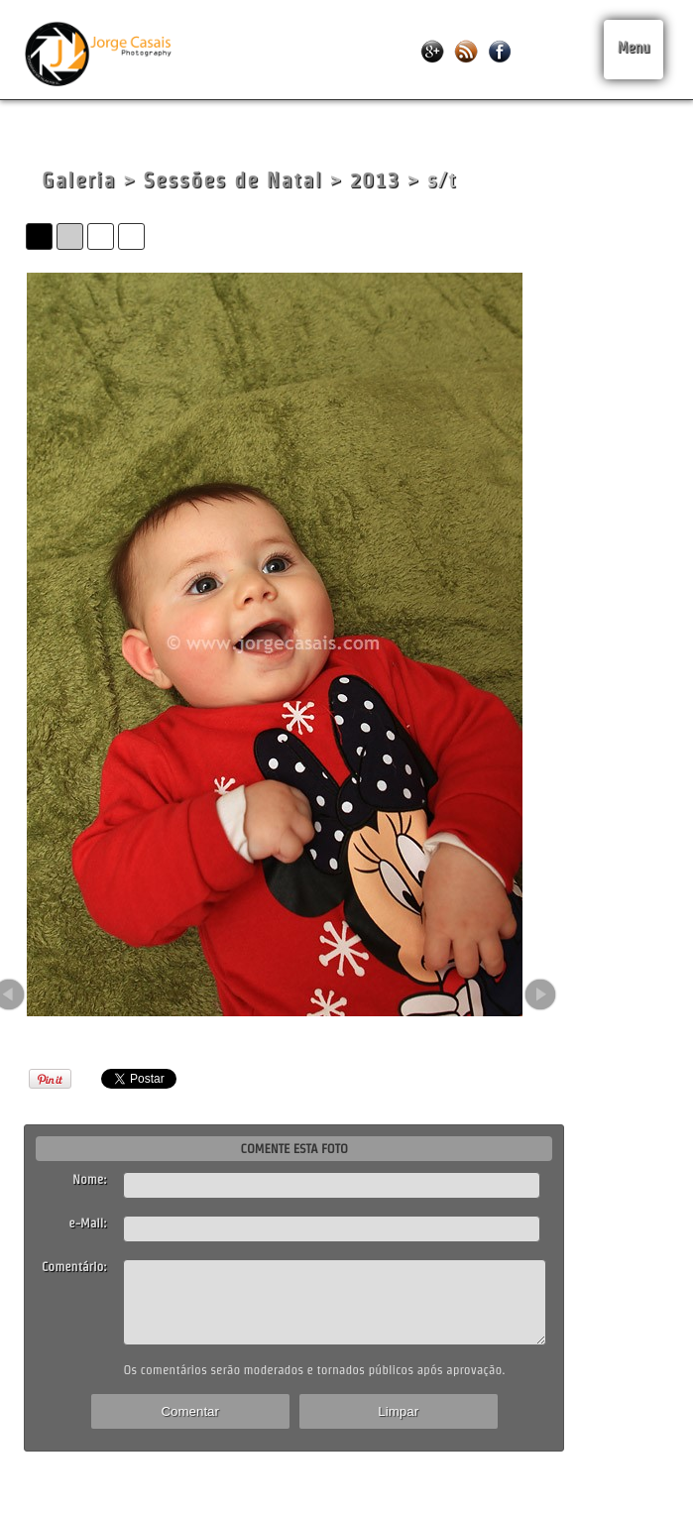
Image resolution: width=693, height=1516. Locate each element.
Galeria (79, 180)
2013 (375, 180)
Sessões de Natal (233, 180)
